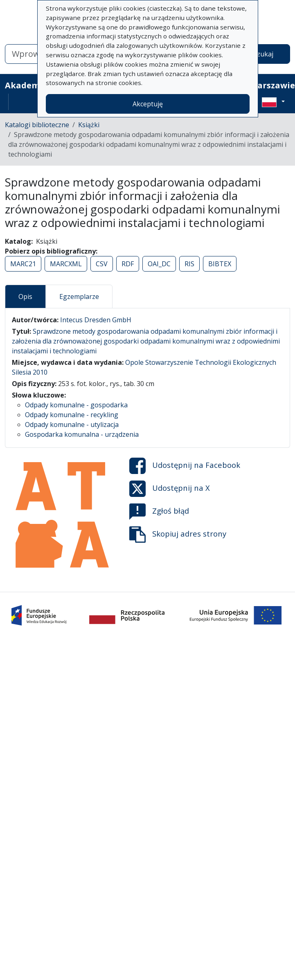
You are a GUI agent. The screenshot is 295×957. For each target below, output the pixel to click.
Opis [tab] (25, 296)
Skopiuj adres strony (177, 534)
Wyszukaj (258, 53)
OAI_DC (159, 263)
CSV (102, 263)
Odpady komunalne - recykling (71, 414)
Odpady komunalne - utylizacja (72, 424)
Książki (88, 124)
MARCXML (66, 263)
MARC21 (23, 263)
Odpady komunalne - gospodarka (76, 404)
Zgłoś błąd (159, 511)
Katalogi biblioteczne (37, 124)
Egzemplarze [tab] (79, 296)
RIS (189, 263)
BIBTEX (219, 263)
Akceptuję (148, 103)
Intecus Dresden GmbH (95, 319)
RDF (128, 263)
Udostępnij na (184, 466)
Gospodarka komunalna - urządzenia (82, 434)
